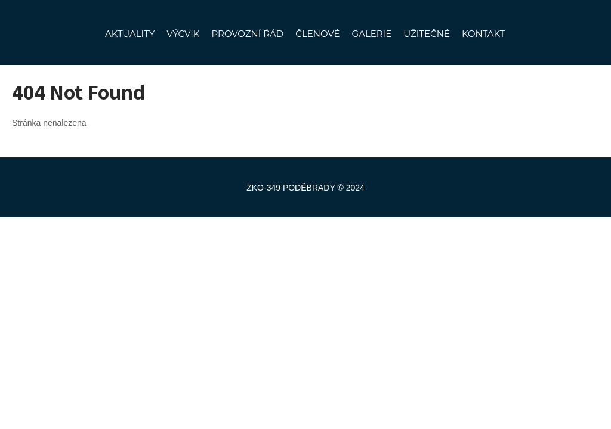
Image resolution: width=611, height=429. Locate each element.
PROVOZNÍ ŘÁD (247, 33)
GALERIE (372, 33)
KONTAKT (483, 33)
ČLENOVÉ (317, 33)
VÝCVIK (182, 33)
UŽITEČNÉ (426, 33)
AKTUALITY (130, 33)
